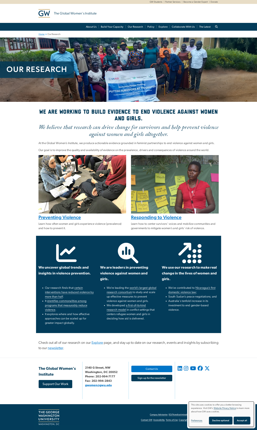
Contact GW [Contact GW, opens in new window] (146, 420)
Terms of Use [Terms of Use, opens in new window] (172, 420)
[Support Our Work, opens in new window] (55, 384)
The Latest (205, 26)
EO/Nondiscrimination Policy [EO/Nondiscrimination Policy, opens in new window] (182, 415)
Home (42, 34)
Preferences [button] (196, 420)
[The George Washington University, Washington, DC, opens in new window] (48, 417)
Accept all (242, 420)
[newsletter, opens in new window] (55, 348)
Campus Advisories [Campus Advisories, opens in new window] (159, 415)
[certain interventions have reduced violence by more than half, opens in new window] (69, 292)
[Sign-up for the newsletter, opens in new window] (151, 378)
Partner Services (173, 2)
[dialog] (221, 414)
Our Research (135, 26)
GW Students (156, 2)
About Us (91, 26)
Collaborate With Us (183, 26)
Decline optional (220, 420)
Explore (163, 26)
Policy (151, 26)
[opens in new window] (180, 370)
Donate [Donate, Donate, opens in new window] (214, 2)
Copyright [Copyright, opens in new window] (183, 420)
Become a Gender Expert (195, 2)
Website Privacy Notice (225, 408)
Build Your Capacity (112, 26)
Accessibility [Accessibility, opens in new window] (159, 420)
